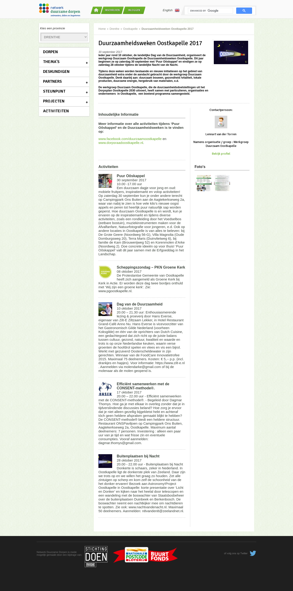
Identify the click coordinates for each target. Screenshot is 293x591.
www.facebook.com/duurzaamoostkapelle (130, 139)
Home (102, 28)
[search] (210, 10)
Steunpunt (54, 91)
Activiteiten (56, 110)
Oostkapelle (130, 28)
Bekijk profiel (221, 154)
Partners (52, 81)
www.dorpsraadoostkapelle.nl (120, 143)
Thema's (51, 61)
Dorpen (50, 51)
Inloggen (134, 10)
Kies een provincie (52, 28)
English (171, 10)
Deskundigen (56, 71)
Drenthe (114, 28)
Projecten (54, 101)
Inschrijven (112, 10)
